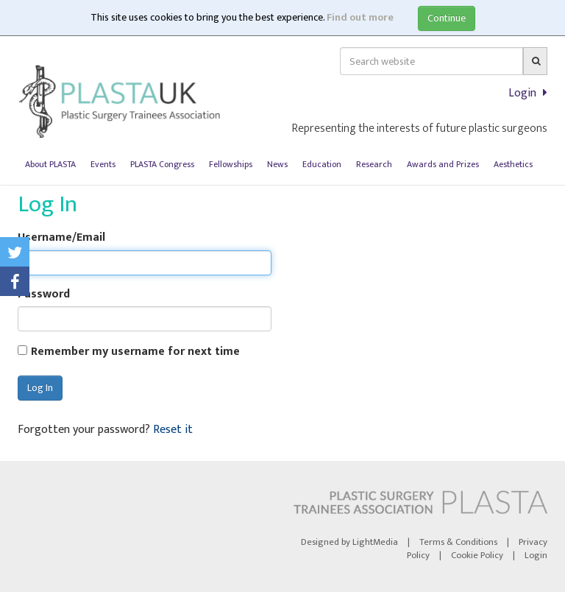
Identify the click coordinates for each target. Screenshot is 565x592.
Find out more (360, 17)
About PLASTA (50, 164)
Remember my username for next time (135, 352)
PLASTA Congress (162, 164)
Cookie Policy (477, 555)
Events (103, 164)
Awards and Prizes (443, 164)
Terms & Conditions (458, 542)
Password (44, 294)
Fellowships (230, 164)
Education (321, 164)
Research (374, 164)
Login (527, 93)
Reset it (173, 430)
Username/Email (61, 238)
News (277, 164)
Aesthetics (513, 164)
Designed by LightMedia (349, 542)
